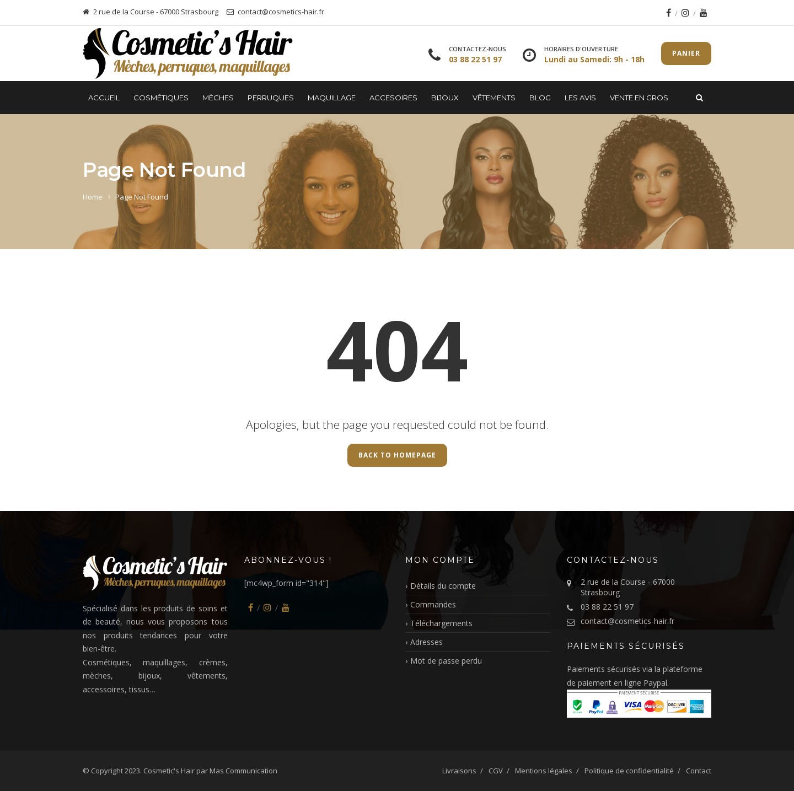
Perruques (271, 97)
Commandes (433, 604)
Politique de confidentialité (629, 771)
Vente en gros (639, 97)
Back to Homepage (397, 455)
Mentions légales (543, 771)
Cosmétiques (161, 97)
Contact (698, 771)
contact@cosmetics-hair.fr (627, 621)
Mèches (218, 97)
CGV (496, 771)
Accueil (104, 97)
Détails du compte (443, 585)
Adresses (426, 642)
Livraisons (459, 771)
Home (93, 197)
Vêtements (494, 97)
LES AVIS (580, 97)
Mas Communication (243, 771)
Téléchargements (441, 623)
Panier (686, 53)
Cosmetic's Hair (169, 771)
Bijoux (445, 97)
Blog (540, 97)
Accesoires (393, 97)
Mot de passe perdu (446, 660)
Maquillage (332, 97)
